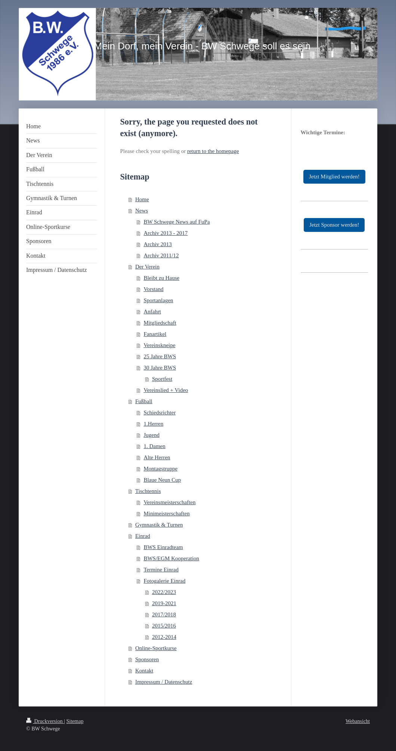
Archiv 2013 (157, 244)
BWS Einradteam (163, 547)
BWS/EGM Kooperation (171, 558)
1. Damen (154, 446)
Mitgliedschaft (159, 323)
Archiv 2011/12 (161, 255)
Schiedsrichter (159, 413)
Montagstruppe (160, 469)
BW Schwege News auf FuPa (176, 222)
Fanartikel (154, 334)
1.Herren (153, 424)
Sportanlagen (158, 300)
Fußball (143, 401)
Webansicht (358, 721)
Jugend (151, 435)
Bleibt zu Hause (161, 278)
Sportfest (162, 379)
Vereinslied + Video (165, 390)
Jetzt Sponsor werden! (334, 225)
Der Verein (147, 267)
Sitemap (75, 721)
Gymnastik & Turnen (159, 525)
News (141, 211)
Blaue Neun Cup (162, 480)
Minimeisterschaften (166, 513)
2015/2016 (164, 626)
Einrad (142, 536)
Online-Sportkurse (156, 648)
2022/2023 (164, 592)
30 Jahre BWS (159, 368)
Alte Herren (156, 457)
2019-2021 (164, 603)
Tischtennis (148, 491)
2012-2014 (164, 637)
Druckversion (45, 721)
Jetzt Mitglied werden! (334, 177)
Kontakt (144, 671)
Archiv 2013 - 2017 (165, 233)
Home (142, 199)
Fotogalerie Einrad (164, 581)
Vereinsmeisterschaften (169, 502)
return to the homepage (213, 151)
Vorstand (153, 289)
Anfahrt (152, 312)
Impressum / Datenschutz (163, 682)
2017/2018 (164, 614)
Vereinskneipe (159, 345)
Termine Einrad (161, 570)
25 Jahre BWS (159, 356)
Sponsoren (147, 659)
